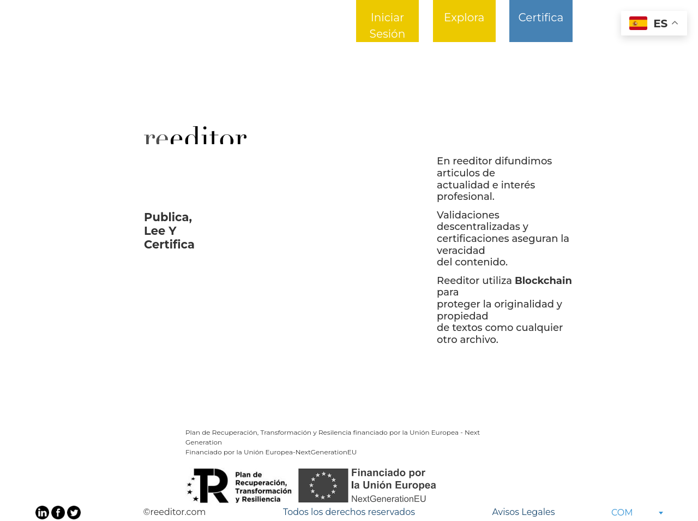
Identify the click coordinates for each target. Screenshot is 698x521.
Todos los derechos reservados (349, 512)
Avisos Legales (523, 512)
